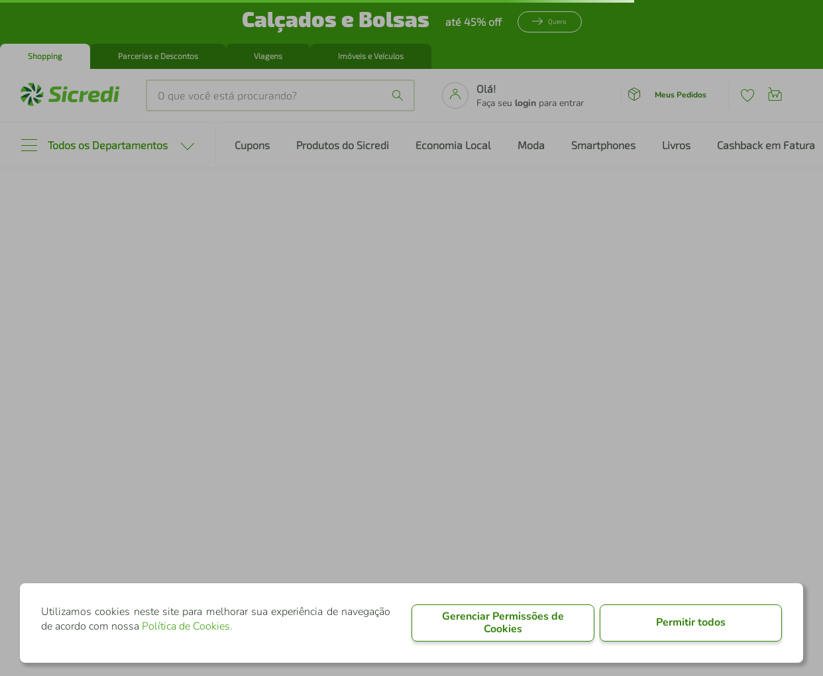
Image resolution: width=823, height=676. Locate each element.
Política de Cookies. (187, 626)
